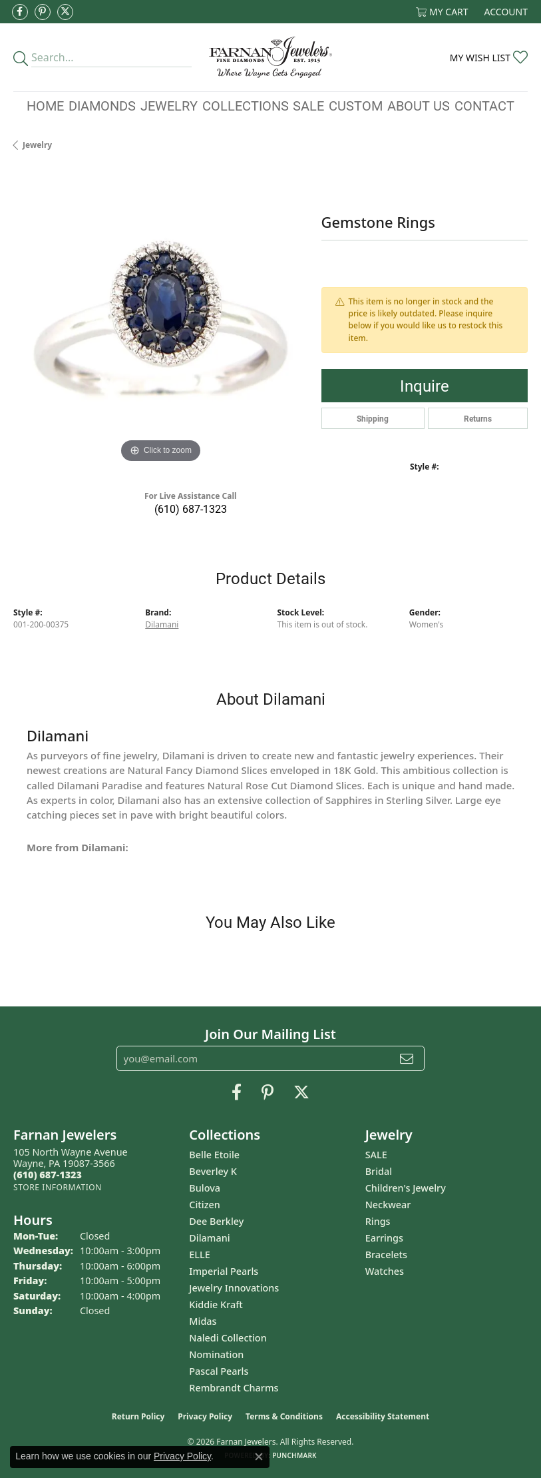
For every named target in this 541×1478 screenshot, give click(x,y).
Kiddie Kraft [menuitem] (216, 1304)
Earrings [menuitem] (384, 1238)
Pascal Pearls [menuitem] (218, 1371)
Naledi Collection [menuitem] (227, 1337)
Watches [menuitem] (384, 1271)
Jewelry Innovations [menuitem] (234, 1288)
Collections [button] (245, 105)
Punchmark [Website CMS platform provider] (294, 1455)
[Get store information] (57, 1187)
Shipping (373, 418)
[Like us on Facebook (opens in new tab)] (20, 12)
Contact (484, 105)
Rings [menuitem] (378, 1221)
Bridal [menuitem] (378, 1171)
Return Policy (138, 1416)
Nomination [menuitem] (216, 1354)
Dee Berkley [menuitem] (216, 1221)
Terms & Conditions (284, 1416)
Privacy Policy (205, 1416)
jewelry (37, 145)
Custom (356, 105)
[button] (442, 11)
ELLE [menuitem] (199, 1254)
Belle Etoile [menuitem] (214, 1154)
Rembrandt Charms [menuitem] (233, 1387)
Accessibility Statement (382, 1416)
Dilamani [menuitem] (209, 1238)
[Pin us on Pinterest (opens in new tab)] (43, 12)
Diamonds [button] (102, 105)
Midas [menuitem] (202, 1321)
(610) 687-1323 (190, 509)
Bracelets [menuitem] (386, 1254)
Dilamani (161, 624)
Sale (308, 105)
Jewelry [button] (169, 105)
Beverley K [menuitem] (213, 1171)
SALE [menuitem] (376, 1154)
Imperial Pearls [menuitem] (223, 1271)
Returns (478, 418)
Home (45, 105)
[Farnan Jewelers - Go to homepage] (270, 57)
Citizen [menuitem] (204, 1204)
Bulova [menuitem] (204, 1188)
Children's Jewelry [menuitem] (405, 1188)
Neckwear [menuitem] (388, 1204)
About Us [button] (418, 105)
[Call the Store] (47, 1174)
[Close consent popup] (259, 1457)
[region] (160, 318)
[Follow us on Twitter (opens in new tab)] (65, 12)
